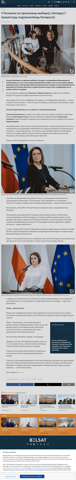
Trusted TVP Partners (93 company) (41, 468)
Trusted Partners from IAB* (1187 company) (14, 468)
